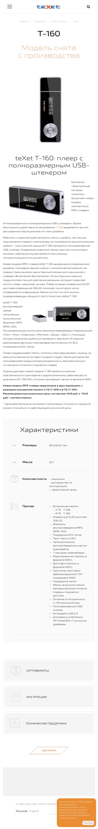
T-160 (59, 227)
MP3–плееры (59, 21)
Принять (88, 823)
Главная (24, 21)
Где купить (49, 750)
